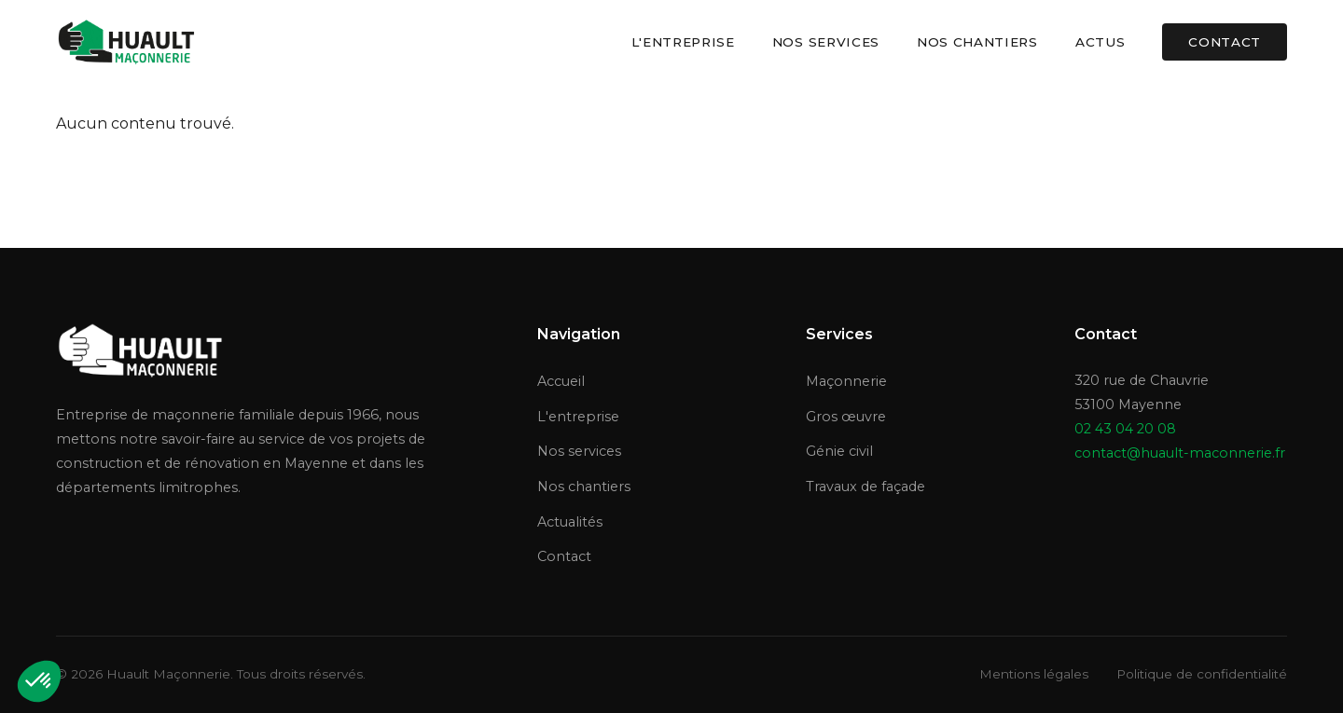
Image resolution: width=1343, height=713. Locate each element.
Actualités (569, 522)
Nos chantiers (977, 41)
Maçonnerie (846, 381)
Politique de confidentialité (1201, 673)
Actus (1100, 41)
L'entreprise (683, 41)
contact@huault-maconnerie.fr (1179, 453)
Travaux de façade (865, 486)
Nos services (825, 41)
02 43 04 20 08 (1125, 428)
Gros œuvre (846, 416)
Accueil (561, 381)
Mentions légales (1033, 673)
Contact (1224, 41)
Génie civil (839, 451)
